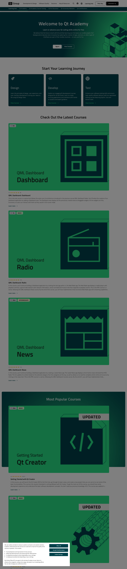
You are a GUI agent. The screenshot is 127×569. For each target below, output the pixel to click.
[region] (36, 554)
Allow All (59, 546)
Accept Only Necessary (59, 550)
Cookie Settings (59, 554)
